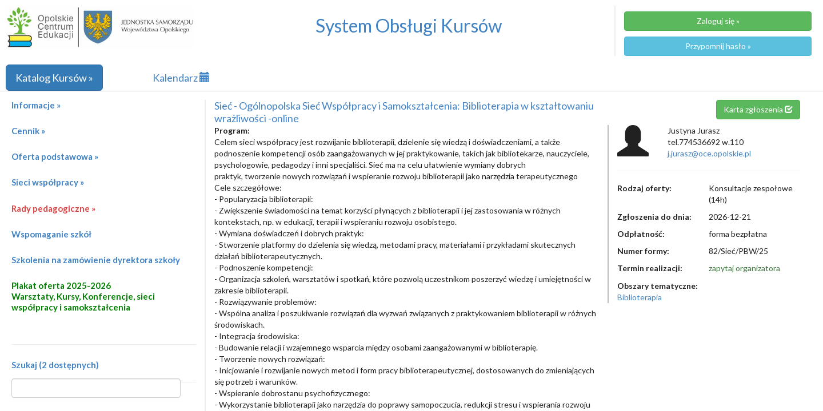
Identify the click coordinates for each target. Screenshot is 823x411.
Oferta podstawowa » (54, 156)
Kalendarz (181, 77)
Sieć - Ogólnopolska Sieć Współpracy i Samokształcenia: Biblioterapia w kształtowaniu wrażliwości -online (404, 111)
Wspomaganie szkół (51, 234)
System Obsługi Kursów (408, 25)
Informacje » (36, 105)
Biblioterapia (639, 297)
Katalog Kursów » (54, 77)
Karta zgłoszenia (758, 109)
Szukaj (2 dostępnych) (55, 365)
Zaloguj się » (718, 21)
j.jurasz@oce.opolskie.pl (709, 153)
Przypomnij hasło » (718, 46)
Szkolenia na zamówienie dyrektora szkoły (95, 260)
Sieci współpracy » (47, 182)
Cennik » (28, 131)
